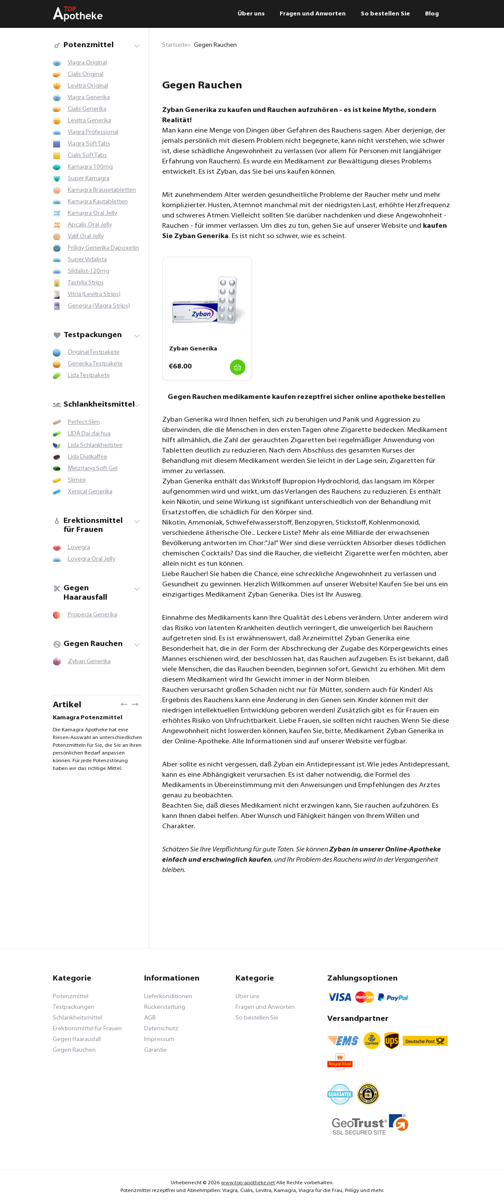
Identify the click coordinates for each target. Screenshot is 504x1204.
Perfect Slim (84, 422)
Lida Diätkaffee (87, 457)
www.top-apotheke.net (248, 1183)
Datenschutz (161, 1029)
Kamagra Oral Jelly (92, 213)
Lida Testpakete (89, 375)
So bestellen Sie (385, 14)
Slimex (77, 480)
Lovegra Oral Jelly (91, 559)
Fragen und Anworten (313, 14)
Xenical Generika (90, 492)
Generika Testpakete (95, 364)
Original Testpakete (94, 352)
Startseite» (176, 45)
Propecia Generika (92, 615)
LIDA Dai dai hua (89, 434)
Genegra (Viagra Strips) (99, 306)
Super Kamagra (88, 178)
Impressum (159, 1039)
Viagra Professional (93, 132)
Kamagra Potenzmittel (87, 718)
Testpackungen (87, 335)
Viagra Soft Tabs (89, 144)
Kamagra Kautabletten (98, 202)
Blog (432, 14)
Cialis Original (85, 74)
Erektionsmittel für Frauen (88, 525)
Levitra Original (88, 86)
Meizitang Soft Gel (93, 468)
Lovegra (79, 547)
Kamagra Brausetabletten (102, 190)
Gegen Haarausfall (80, 593)
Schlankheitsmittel (94, 405)
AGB (150, 1018)
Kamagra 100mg (90, 167)
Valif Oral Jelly (86, 236)
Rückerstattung (164, 1007)
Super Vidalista (87, 259)
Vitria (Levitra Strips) (94, 294)
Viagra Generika (89, 97)
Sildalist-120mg (88, 271)
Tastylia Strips (86, 283)
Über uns (251, 14)
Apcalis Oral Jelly (90, 225)
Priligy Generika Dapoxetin (103, 248)
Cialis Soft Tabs (87, 155)
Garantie (155, 1050)
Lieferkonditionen (168, 996)
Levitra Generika (89, 121)
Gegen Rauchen (88, 644)
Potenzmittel (83, 45)
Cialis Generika (87, 109)
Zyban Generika (89, 661)
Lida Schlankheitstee (95, 445)
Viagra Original (87, 63)
